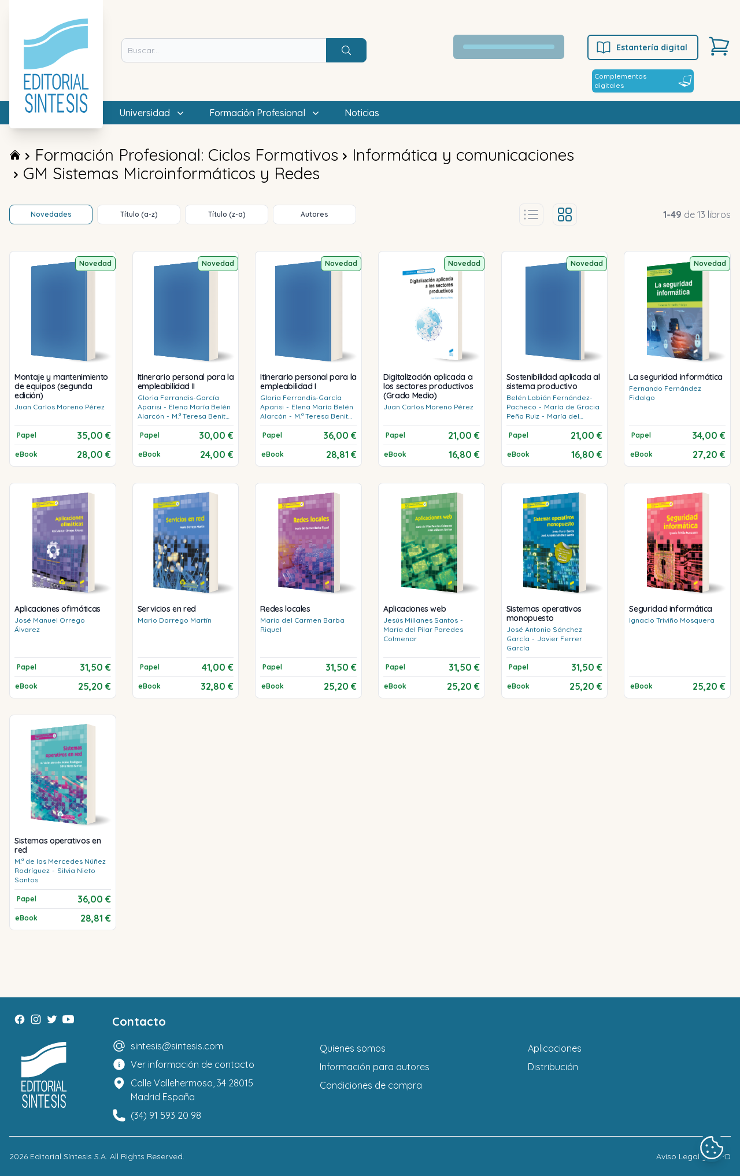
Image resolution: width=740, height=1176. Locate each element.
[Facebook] (19, 1019)
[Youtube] (68, 1019)
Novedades (51, 214)
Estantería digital (641, 47)
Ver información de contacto (192, 1064)
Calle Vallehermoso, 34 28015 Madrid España (192, 1090)
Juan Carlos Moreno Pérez (59, 406)
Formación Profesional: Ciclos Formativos (186, 155)
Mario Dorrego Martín (175, 620)
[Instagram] (36, 1019)
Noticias (362, 113)
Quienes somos (353, 1048)
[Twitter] (52, 1019)
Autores (314, 214)
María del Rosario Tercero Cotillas (547, 421)
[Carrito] (719, 46)
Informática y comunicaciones (463, 155)
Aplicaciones (555, 1048)
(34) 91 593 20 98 (166, 1115)
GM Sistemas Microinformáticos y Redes (171, 173)
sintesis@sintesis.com (177, 1046)
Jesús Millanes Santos (420, 620)
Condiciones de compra (371, 1085)
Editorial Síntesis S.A (68, 1156)
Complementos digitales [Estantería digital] (642, 81)
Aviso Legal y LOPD (693, 1156)
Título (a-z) (139, 214)
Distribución (553, 1067)
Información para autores (375, 1067)
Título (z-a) (227, 214)
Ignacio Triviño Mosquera (672, 620)
